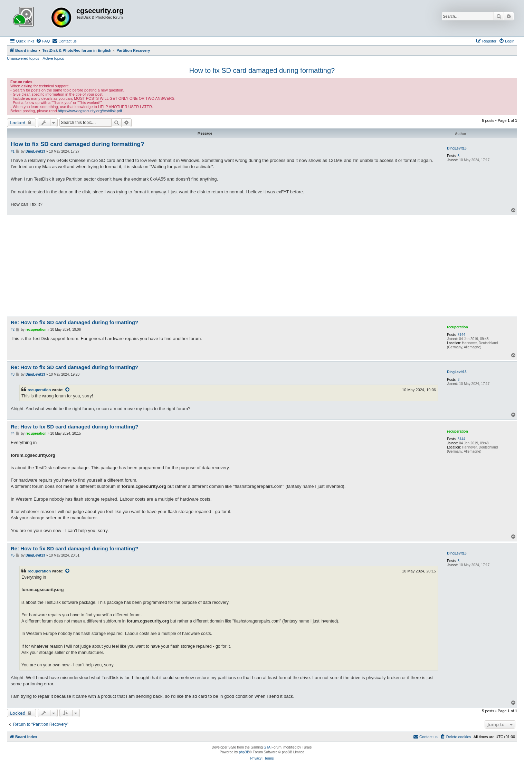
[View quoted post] (68, 390)
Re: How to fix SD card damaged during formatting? (74, 322)
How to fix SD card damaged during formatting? (262, 70)
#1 (13, 151)
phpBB (244, 752)
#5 (13, 555)
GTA (267, 747)
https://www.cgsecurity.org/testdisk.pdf (90, 111)
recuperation (457, 327)
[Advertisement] (262, 267)
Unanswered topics (23, 58)
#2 (13, 329)
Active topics (53, 58)
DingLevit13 (457, 148)
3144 (461, 335)
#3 (13, 374)
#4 (13, 433)
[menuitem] (43, 41)
